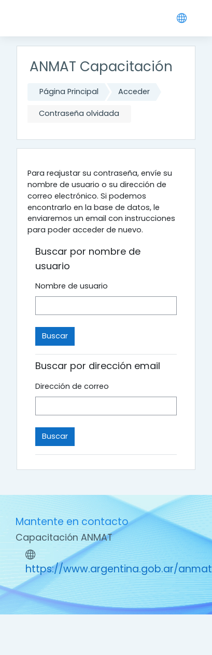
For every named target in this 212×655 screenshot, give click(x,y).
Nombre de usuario (71, 286)
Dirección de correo (72, 386)
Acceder (134, 91)
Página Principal (68, 91)
